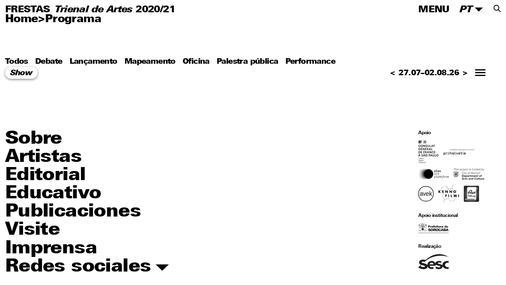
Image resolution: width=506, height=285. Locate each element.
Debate (48, 61)
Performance (310, 61)
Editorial (45, 175)
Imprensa (51, 248)
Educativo (53, 193)
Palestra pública (247, 61)
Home (21, 19)
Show (21, 73)
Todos (16, 61)
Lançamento (93, 61)
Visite (32, 230)
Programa (73, 19)
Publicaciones (73, 212)
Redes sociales (87, 267)
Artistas (43, 157)
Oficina (196, 61)
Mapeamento (150, 61)
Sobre (33, 139)
